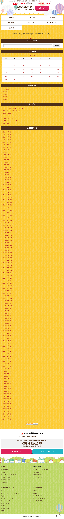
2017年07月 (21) (7, 207)
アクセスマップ (48, 451)
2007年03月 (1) (6, 409)
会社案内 (11, 28)
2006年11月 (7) (6, 416)
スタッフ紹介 (38, 496)
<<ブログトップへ (32, 38)
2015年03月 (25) (7, 278)
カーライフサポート (53, 23)
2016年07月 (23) (7, 238)
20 (40, 72)
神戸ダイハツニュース (40, 493)
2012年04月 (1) (6, 341)
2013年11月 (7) (6, 318)
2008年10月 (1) (6, 384)
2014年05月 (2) (6, 303)
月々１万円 (32, 18)
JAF (3, 506)
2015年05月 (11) (7, 273)
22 (58, 72)
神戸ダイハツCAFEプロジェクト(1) (12, 108)
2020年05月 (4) (6, 170)
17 (14, 72)
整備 (3, 511)
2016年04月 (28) (7, 245)
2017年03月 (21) (7, 217)
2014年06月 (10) (7, 301)
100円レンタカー (32, 23)
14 (49, 69)
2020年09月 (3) (6, 162)
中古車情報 (11, 23)
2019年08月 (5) (6, 172)
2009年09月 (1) (6, 373)
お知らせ (5, 472)
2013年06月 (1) (6, 323)
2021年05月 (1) (6, 147)
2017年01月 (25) (7, 222)
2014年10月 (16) (7, 290)
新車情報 (52, 18)
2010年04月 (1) (6, 366)
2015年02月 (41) (7, 280)
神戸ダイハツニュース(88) (10, 121)
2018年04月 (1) (6, 190)
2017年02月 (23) (7, 220)
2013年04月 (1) (6, 326)
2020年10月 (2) (6, 159)
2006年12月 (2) (6, 414)
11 (23, 69)
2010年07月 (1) (6, 363)
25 (23, 76)
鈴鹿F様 (4, 97)
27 (40, 76)
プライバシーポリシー (40, 498)
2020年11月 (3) (6, 157)
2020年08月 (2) (6, 165)
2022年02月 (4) (6, 139)
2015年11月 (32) (7, 258)
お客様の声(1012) (7, 123)
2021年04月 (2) (6, 149)
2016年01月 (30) (7, 253)
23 (6, 76)
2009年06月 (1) (6, 376)
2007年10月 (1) (6, 396)
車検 (3, 491)
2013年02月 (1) (6, 328)
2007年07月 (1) (6, 401)
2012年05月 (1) (6, 338)
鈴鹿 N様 (5, 89)
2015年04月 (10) (7, 275)
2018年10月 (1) (6, 182)
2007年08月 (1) (6, 399)
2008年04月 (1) (6, 389)
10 (14, 69)
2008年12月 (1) (6, 381)
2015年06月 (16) (7, 270)
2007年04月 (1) (6, 406)
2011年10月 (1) (6, 346)
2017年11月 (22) (7, 197)
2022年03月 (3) (6, 137)
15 (58, 69)
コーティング (6, 503)
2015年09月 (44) (7, 263)
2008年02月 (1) (6, 391)
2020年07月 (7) (6, 167)
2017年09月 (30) (7, 202)
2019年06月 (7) (6, 175)
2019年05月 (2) (6, 177)
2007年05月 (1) (6, 404)
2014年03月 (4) (6, 308)
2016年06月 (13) (7, 240)
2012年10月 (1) (6, 333)
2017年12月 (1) (6, 195)
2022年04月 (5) (6, 134)
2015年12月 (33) (7, 255)
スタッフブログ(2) (7, 116)
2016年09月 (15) (7, 233)
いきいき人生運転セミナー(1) (11, 111)
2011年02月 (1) (6, 356)
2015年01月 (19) (7, 283)
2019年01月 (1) (6, 180)
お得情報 (11, 18)
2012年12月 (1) (6, 331)
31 (14, 80)
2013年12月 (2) (6, 316)
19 (32, 72)
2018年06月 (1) (6, 187)
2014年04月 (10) (7, 306)
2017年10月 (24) (7, 200)
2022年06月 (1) (6, 132)
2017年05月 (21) (7, 212)
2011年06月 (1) (6, 351)
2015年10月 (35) (7, 260)
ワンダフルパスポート (8, 498)
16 (6, 72)
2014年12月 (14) (7, 285)
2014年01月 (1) (6, 313)
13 (40, 69)
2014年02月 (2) (6, 311)
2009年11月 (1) (6, 371)
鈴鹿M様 (4, 99)
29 (58, 76)
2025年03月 (32, 55)
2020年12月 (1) (6, 154)
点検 (3, 496)
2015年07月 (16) (7, 268)
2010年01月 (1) (6, 368)
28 (49, 76)
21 (49, 72)
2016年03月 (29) (7, 248)
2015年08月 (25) (7, 265)
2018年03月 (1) (6, 192)
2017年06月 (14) (7, 210)
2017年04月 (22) (7, 215)
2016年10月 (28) (7, 230)
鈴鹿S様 (4, 92)
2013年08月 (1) (6, 321)
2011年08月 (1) (6, 348)
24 (14, 76)
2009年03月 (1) (6, 379)
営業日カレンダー (7, 477)
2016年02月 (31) (7, 250)
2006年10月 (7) (6, 419)
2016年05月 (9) (6, 243)
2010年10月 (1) (6, 361)
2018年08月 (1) (6, 185)
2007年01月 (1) (6, 411)
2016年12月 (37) (7, 225)
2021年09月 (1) (6, 144)
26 (32, 76)
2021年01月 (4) (6, 152)
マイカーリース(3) (7, 118)
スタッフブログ (39, 501)
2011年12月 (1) (6, 343)
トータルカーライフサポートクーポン (13, 493)
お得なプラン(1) (7, 113)
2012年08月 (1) (6, 336)
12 (32, 69)
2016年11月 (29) (7, 228)
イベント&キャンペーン (9, 475)
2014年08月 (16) (7, 295)
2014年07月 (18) (7, 298)
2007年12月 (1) (6, 394)
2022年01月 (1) (6, 142)
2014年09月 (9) (6, 293)
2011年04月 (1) (6, 353)
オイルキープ (6, 501)
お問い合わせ (43, 8)
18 (23, 72)
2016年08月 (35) (7, 235)
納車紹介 (37, 491)
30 (6, 80)
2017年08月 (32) (7, 205)
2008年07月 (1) (6, 386)
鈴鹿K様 (4, 94)
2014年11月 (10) (7, 288)
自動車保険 (5, 508)
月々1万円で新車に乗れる (41, 470)
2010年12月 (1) (6, 358)
